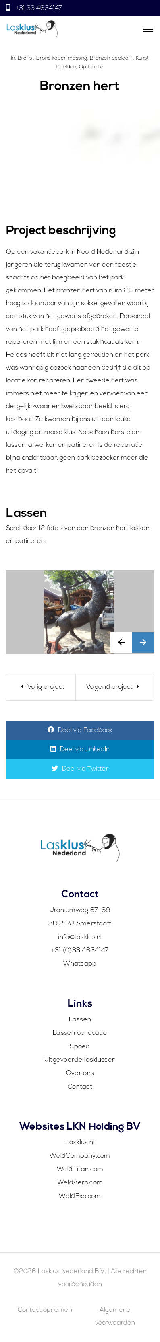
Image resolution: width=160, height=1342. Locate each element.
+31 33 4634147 (38, 8)
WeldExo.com (80, 1196)
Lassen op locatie (80, 1033)
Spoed (80, 1047)
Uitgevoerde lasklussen (80, 1060)
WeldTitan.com (80, 1169)
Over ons (80, 1073)
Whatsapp (79, 964)
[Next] (115, 687)
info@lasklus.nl (80, 937)
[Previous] (41, 687)
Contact (80, 1087)
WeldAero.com (80, 1183)
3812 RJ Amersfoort (79, 924)
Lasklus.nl (80, 1142)
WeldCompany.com (80, 1156)
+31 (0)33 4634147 (79, 950)
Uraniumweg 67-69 (80, 910)
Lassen (80, 1020)
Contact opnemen (45, 1310)
